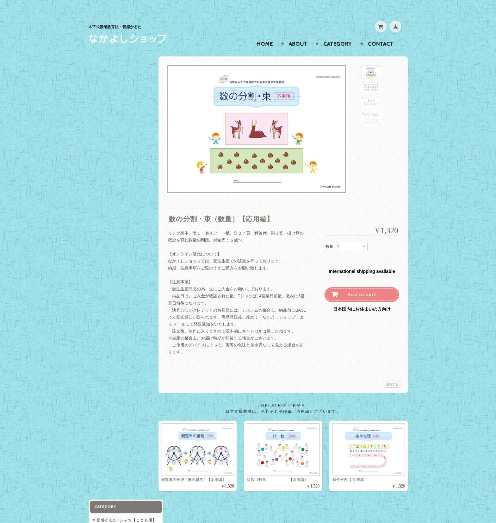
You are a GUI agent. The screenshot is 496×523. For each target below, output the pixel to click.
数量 (329, 234)
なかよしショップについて (120, 193)
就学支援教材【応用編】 (118, 113)
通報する (392, 372)
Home (265, 32)
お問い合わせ (109, 206)
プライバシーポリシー (117, 218)
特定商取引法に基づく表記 (120, 231)
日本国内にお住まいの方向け (362, 296)
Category (337, 32)
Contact (381, 32)
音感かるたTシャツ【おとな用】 (122, 85)
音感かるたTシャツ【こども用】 (122, 67)
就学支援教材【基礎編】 (118, 101)
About (298, 32)
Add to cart (362, 282)
